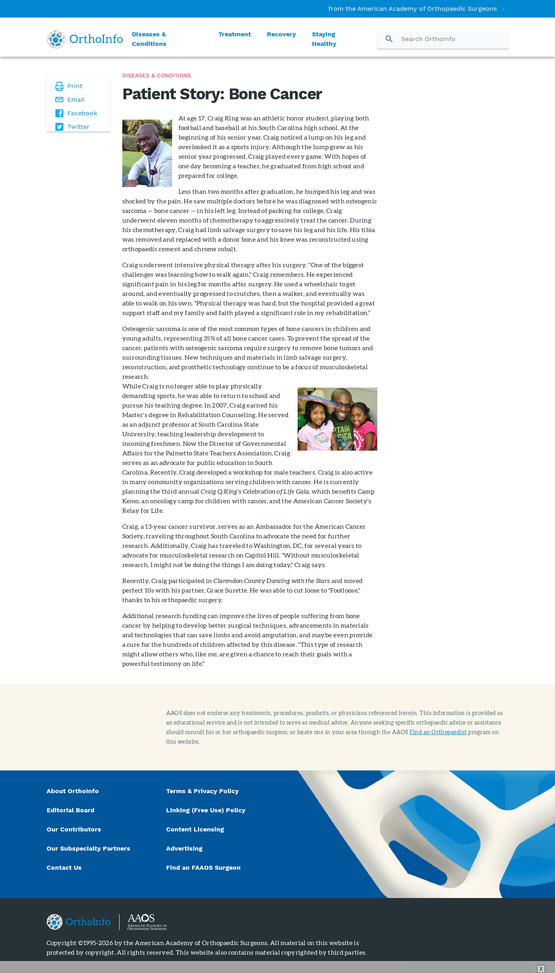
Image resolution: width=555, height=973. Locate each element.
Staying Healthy (324, 38)
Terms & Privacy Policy (202, 791)
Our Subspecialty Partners (88, 848)
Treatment (234, 34)
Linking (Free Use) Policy (205, 810)
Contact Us (64, 867)
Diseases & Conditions (149, 38)
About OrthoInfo (73, 791)
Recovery (281, 34)
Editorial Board (70, 810)
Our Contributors (75, 829)
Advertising (184, 848)
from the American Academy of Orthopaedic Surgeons (412, 8)
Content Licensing (195, 829)
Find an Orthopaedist (438, 732)
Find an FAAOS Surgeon (204, 867)
